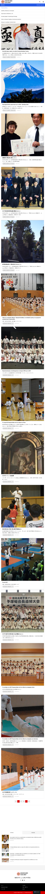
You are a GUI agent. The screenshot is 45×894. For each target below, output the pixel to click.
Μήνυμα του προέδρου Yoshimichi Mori (8, 22)
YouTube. (24, 885)
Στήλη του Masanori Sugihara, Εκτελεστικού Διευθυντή (11, 19)
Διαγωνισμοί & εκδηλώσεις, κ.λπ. (7, 13)
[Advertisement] (22, 819)
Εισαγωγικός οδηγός (4, 887)
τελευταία (33, 832)
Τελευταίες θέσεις (4, 7)
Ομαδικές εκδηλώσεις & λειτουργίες (7, 10)
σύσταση (11, 832)
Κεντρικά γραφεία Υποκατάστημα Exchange (9, 16)
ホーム (2, 885)
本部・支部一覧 (25, 887)
